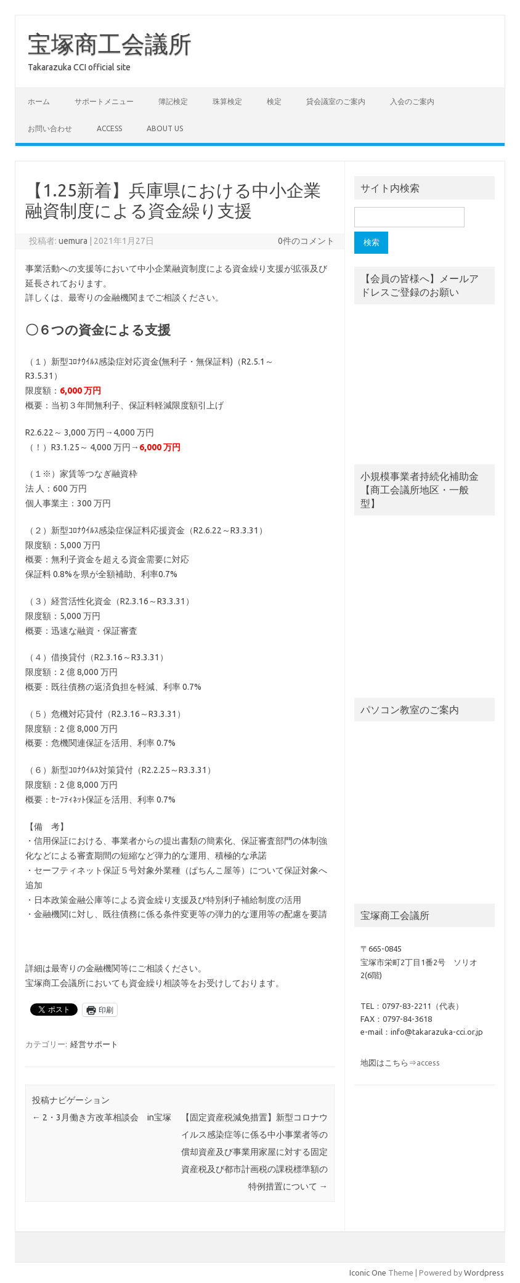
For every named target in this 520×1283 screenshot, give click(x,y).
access (109, 128)
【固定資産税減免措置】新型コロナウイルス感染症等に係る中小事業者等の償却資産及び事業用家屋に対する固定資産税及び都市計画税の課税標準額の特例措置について (254, 1151)
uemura (73, 241)
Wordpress (484, 1272)
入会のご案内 (412, 101)
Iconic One (367, 1272)
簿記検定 (173, 101)
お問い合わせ (50, 128)
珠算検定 (227, 101)
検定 (274, 101)
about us (165, 128)
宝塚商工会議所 (110, 44)
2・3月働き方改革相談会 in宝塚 (101, 1117)
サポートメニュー (104, 101)
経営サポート (94, 1044)
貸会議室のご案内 (335, 101)
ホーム (39, 101)
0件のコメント (306, 241)
